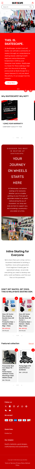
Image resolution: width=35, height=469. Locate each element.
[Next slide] (30, 90)
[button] (2, 3)
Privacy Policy (20, 463)
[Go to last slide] (26, 90)
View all (31, 343)
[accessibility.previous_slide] (13, 138)
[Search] (31, 7)
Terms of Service (10, 463)
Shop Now (11, 83)
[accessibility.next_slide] (22, 138)
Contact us (8, 433)
